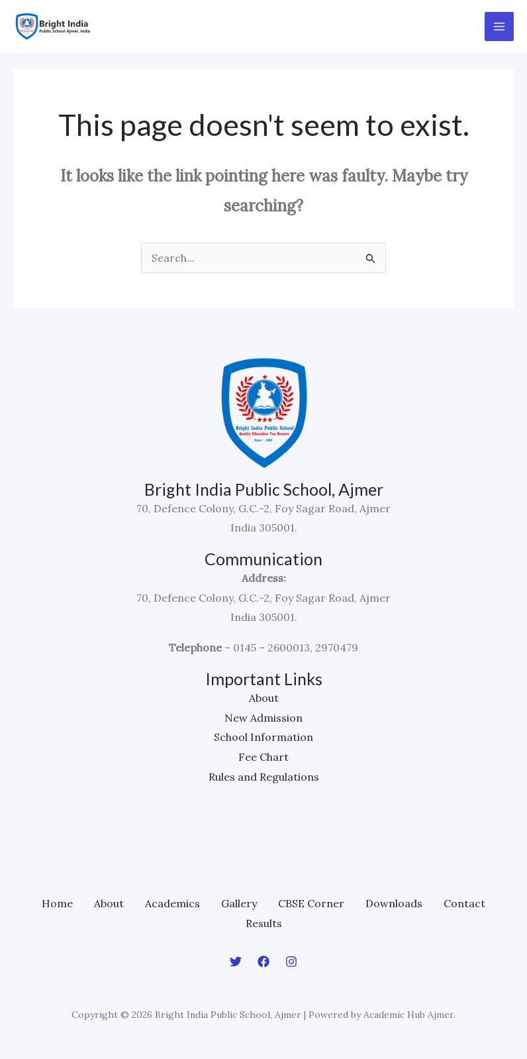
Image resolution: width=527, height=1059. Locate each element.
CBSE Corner (311, 903)
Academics (172, 903)
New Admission (263, 717)
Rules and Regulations (264, 776)
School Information (263, 737)
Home (57, 903)
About (264, 697)
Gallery (239, 903)
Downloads (393, 903)
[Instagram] (291, 962)
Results (264, 923)
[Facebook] (263, 962)
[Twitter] (236, 962)
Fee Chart (263, 756)
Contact (464, 903)
